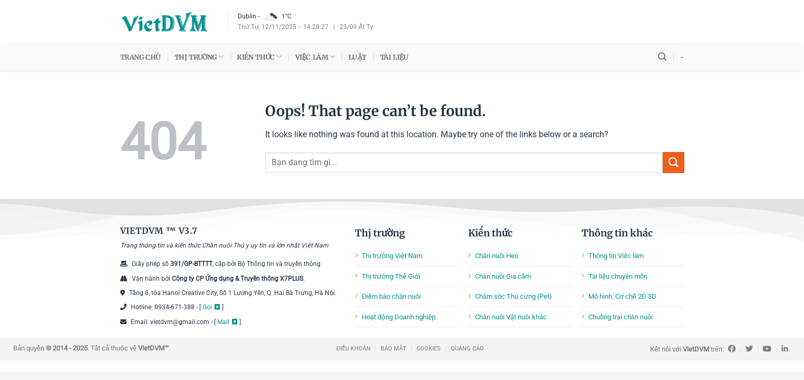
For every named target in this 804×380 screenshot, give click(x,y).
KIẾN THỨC (259, 57)
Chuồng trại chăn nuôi (620, 317)
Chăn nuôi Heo (496, 256)
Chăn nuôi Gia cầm (503, 276)
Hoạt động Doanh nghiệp (398, 317)
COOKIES (428, 348)
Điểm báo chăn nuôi (391, 296)
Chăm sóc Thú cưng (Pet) (513, 296)
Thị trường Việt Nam (392, 256)
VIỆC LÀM (315, 57)
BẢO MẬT (393, 348)
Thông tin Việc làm (616, 256)
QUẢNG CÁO (467, 348)
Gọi (207, 307)
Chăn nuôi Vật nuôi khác (511, 317)
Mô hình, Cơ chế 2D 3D (622, 296)
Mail (223, 322)
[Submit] (673, 162)
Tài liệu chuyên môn (617, 276)
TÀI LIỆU (394, 57)
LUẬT (357, 57)
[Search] (662, 56)
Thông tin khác (617, 233)
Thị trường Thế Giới (391, 276)
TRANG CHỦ (140, 57)
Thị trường (380, 233)
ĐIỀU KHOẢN (353, 348)
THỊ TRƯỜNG (199, 57)
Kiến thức (490, 233)
